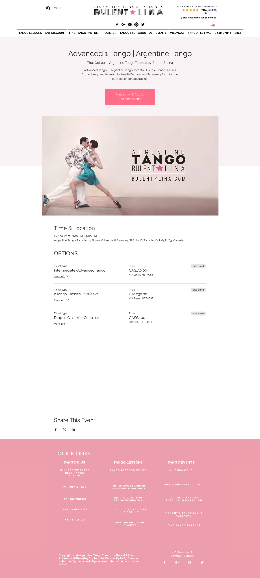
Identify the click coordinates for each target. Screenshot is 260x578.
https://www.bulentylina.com (109, 561)
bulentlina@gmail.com (74, 561)
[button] (212, 25)
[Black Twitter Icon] (143, 24)
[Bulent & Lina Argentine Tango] (117, 24)
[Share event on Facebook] (55, 429)
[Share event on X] (64, 429)
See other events (130, 99)
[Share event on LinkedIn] (73, 429)
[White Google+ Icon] (177, 562)
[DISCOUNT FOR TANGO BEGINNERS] (193, 6)
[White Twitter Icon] (202, 562)
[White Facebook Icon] (164, 562)
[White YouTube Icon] (189, 562)
